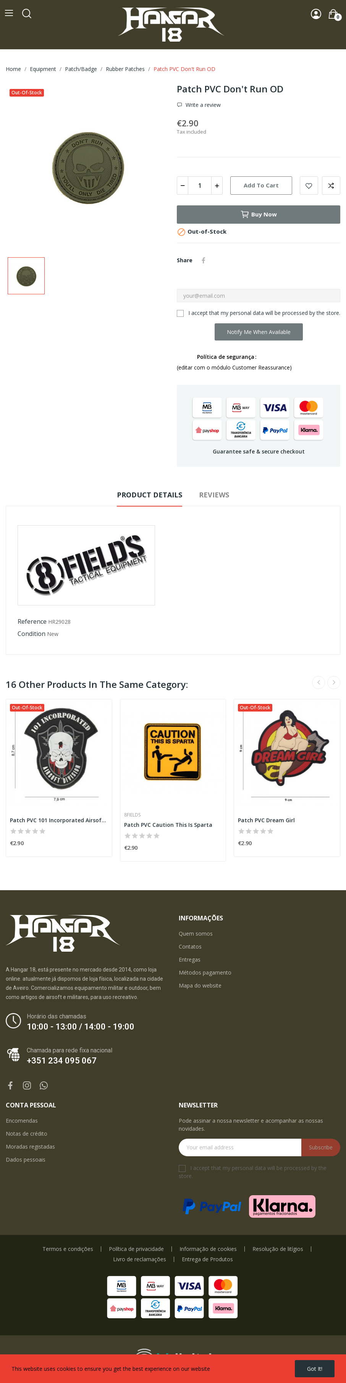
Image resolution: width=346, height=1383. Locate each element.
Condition (31, 633)
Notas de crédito (26, 1133)
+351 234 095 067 (62, 1060)
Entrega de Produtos (207, 1259)
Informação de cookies (208, 1249)
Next (333, 682)
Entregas (189, 959)
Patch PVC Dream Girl (266, 820)
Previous (318, 682)
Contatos (190, 946)
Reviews (214, 494)
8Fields (132, 815)
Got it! (314, 1368)
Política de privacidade (136, 1249)
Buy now (258, 214)
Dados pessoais (25, 1159)
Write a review (202, 104)
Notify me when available (259, 332)
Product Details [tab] (149, 494)
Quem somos (196, 933)
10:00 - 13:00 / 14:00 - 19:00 (80, 1026)
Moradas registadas (30, 1146)
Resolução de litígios (277, 1249)
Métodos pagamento (205, 972)
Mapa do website (200, 985)
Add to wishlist (309, 185)
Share (203, 260)
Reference (32, 621)
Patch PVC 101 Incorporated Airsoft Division (59, 820)
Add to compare (331, 185)
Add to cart (261, 185)
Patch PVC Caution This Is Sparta (168, 824)
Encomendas (22, 1120)
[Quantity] (199, 185)
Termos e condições (67, 1249)
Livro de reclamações (139, 1259)
